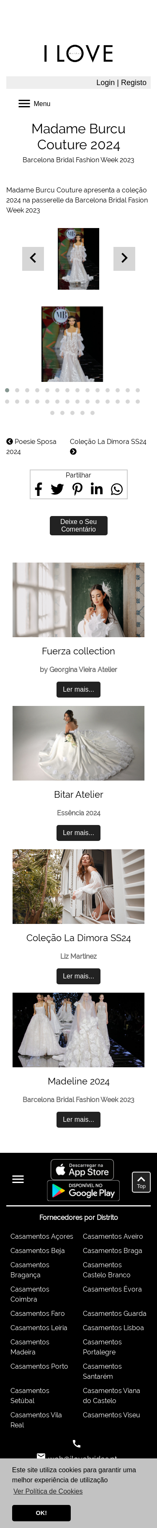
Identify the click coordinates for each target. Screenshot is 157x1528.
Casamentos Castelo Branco (107, 1270)
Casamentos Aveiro (113, 1236)
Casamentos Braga (112, 1251)
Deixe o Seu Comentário (78, 525)
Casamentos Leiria (38, 1328)
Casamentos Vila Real (36, 1420)
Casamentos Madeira (29, 1347)
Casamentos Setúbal (29, 1396)
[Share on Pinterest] (77, 489)
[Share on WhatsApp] (117, 489)
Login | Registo (121, 82)
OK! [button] (41, 1513)
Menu (33, 103)
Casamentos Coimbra (29, 1294)
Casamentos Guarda (115, 1314)
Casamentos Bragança (29, 1270)
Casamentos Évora (112, 1289)
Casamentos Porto (39, 1366)
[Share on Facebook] (38, 489)
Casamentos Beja (37, 1251)
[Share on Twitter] (57, 489)
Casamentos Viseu (111, 1415)
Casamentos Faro (37, 1314)
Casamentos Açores (41, 1236)
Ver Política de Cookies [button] (47, 1491)
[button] (7, 390)
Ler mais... (78, 689)
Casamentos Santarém (102, 1371)
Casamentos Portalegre (102, 1347)
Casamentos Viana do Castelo (111, 1396)
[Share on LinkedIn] (97, 489)
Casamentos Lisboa (113, 1328)
